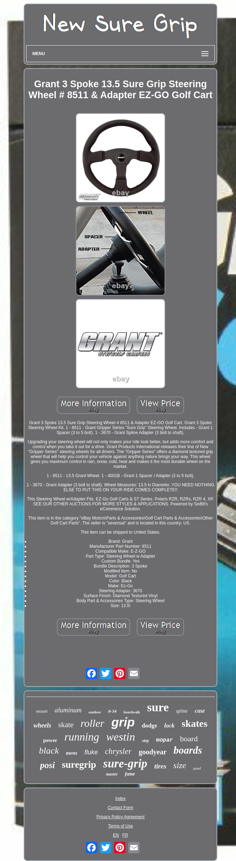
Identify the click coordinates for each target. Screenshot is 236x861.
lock (169, 725)
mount (42, 711)
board (189, 738)
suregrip (79, 764)
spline (182, 711)
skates (194, 723)
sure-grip (125, 763)
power (50, 740)
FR (125, 835)
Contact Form (121, 807)
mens (71, 753)
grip (123, 722)
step (145, 740)
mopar (164, 740)
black (49, 751)
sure (158, 707)
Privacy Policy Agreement (120, 816)
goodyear (152, 752)
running (81, 737)
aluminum (68, 710)
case (200, 711)
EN (116, 835)
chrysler (118, 751)
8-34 (112, 711)
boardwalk (132, 712)
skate (65, 724)
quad (197, 768)
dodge (149, 725)
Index (120, 798)
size (179, 765)
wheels (42, 725)
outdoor (95, 712)
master (112, 774)
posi (47, 765)
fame (130, 774)
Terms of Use (120, 826)
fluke (91, 752)
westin (120, 736)
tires (160, 766)
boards (187, 750)
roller (92, 723)
